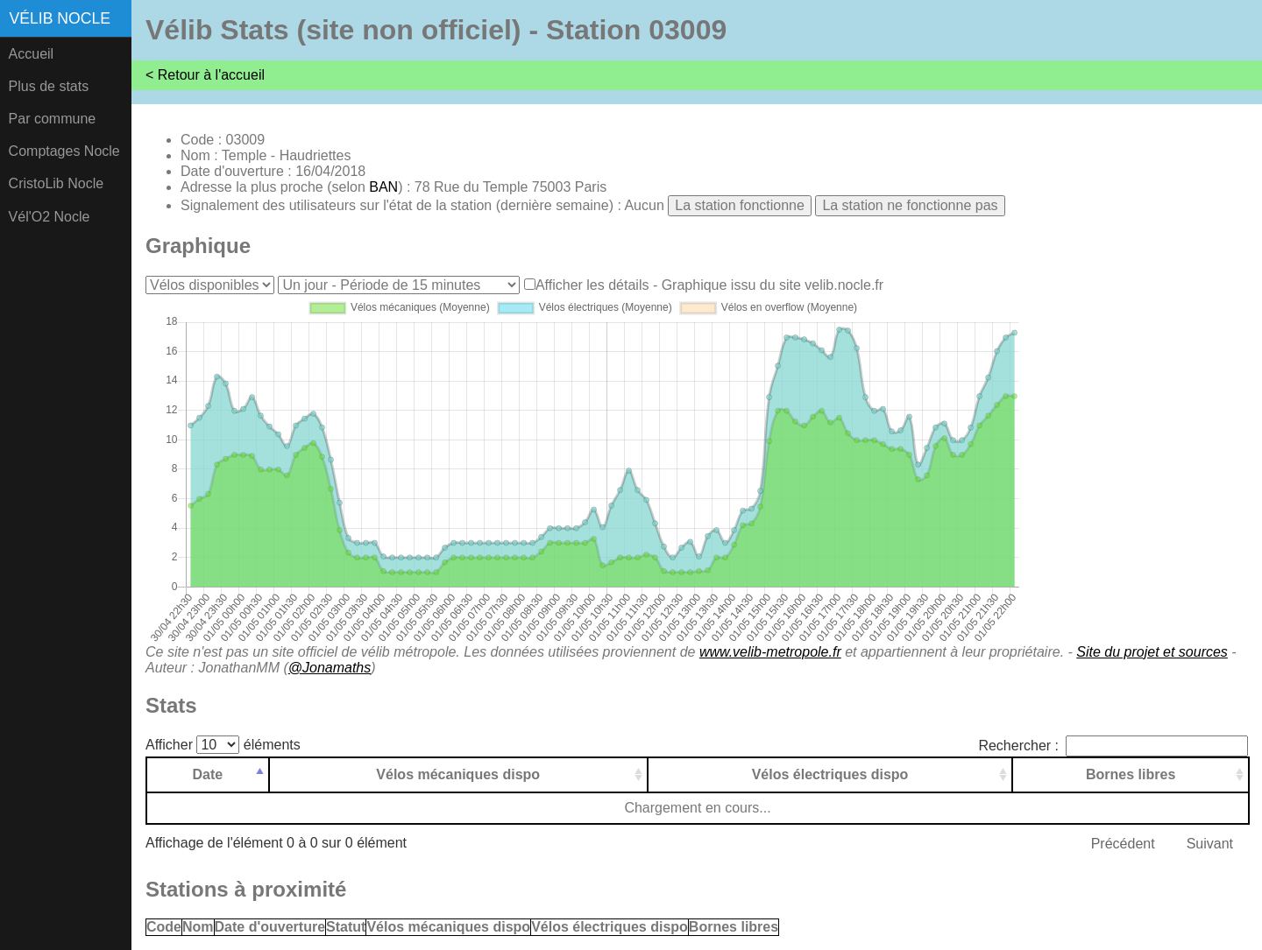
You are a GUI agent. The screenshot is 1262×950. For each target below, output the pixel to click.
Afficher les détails (592, 285)
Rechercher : (1113, 745)
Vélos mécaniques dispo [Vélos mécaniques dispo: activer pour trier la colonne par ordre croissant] (458, 774)
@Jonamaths (330, 667)
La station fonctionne (740, 205)
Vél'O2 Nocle (49, 216)
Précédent (1123, 843)
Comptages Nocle (64, 151)
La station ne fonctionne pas (909, 205)
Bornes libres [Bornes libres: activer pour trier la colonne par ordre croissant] (1130, 774)
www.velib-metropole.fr (770, 651)
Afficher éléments (223, 744)
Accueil (31, 53)
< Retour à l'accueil (205, 74)
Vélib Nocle (60, 18)
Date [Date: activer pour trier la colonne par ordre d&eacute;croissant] (208, 774)
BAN (383, 186)
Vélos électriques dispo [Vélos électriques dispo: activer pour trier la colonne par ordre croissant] (830, 774)
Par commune (52, 118)
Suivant (1210, 843)
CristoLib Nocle (56, 183)
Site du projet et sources (1152, 651)
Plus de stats (49, 86)
